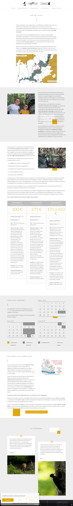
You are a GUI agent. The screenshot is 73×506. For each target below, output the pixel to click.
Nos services (44, 8)
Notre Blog (34, 8)
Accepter (8, 500)
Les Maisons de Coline (36, 412)
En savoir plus (56, 8)
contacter (9, 310)
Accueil (13, 8)
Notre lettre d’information (62, 502)
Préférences (32, 500)
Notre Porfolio (22, 8)
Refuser (20, 500)
